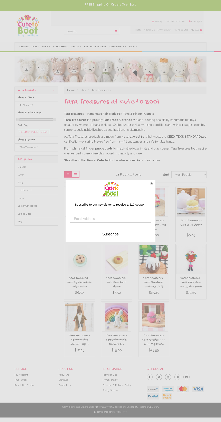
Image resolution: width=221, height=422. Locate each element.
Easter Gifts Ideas (96, 46)
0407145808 (195, 21)
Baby (46, 46)
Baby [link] (20, 182)
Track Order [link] (21, 379)
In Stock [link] (26, 105)
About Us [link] (64, 374)
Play (35, 46)
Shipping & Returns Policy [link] (117, 385)
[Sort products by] (188, 174)
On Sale (24, 46)
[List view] (75, 174)
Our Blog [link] (63, 379)
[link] (150, 376)
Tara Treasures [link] (30, 147)
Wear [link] (21, 174)
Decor (76, 46)
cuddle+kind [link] (24, 190)
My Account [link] (21, 374)
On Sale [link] (22, 166)
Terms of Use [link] (110, 374)
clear (45, 132)
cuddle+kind (61, 46)
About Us (149, 30)
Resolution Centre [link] (25, 385)
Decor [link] (21, 198)
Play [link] (20, 221)
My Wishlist (164, 30)
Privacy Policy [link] (110, 379)
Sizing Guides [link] (110, 390)
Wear (134, 46)
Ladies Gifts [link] (24, 213)
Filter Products (36, 90)
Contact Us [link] (65, 385)
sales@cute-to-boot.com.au (169, 21)
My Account (181, 30)
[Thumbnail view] (68, 174)
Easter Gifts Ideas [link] (27, 205)
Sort (165, 174)
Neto (124, 412)
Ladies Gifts (118, 46)
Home (138, 30)
